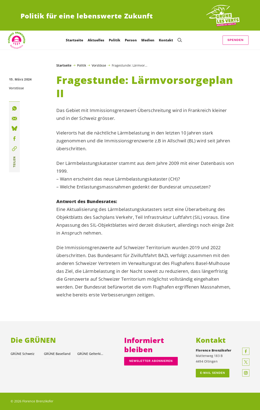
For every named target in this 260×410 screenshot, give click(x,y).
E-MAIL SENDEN (212, 372)
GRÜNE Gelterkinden (91, 354)
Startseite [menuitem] (74, 40)
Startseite (63, 65)
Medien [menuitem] (147, 40)
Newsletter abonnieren (151, 361)
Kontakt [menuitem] (166, 40)
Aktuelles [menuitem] (96, 40)
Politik (81, 65)
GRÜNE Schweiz (22, 354)
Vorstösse (99, 65)
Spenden (235, 40)
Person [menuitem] (131, 40)
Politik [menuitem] (114, 40)
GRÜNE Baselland (57, 354)
